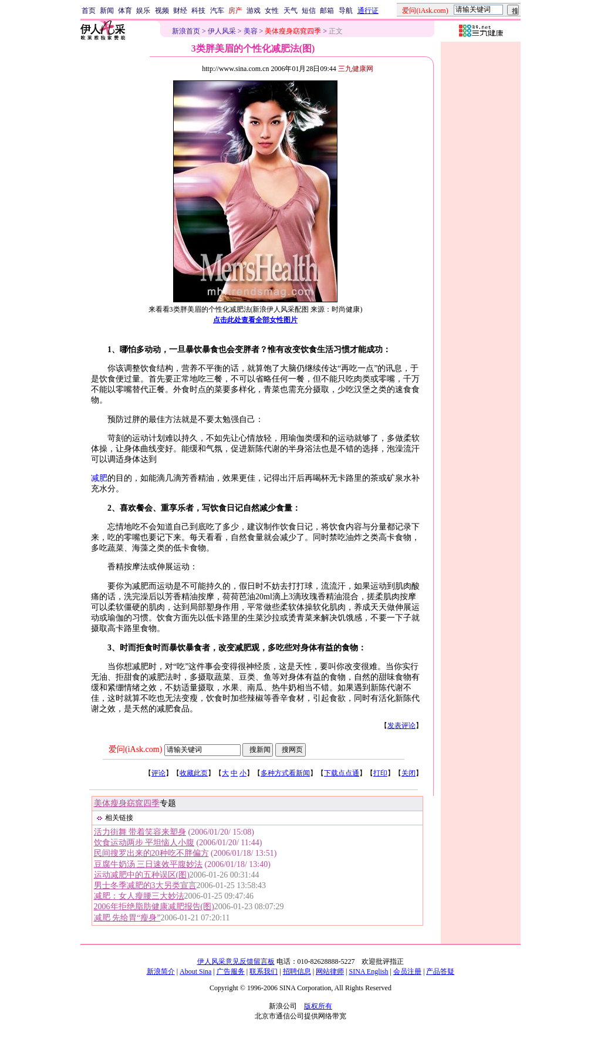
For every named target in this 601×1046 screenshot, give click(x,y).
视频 (162, 10)
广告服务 (231, 971)
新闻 (107, 10)
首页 (89, 10)
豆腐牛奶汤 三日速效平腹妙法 (148, 864)
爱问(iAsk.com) (135, 749)
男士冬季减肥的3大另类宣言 (145, 885)
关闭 (408, 773)
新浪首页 (186, 31)
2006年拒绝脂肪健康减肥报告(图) (154, 906)
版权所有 (318, 1006)
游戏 (254, 10)
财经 (180, 10)
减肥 (99, 478)
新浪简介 (161, 971)
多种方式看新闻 (285, 773)
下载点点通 (341, 773)
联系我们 (263, 971)
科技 (198, 10)
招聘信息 (297, 971)
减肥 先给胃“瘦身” (127, 917)
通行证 (368, 10)
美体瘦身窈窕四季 (127, 803)
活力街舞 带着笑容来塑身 (140, 832)
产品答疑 (440, 971)
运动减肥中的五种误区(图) (142, 874)
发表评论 (401, 725)
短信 (309, 10)
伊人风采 (222, 31)
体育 (125, 10)
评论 (158, 773)
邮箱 (327, 10)
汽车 (217, 10)
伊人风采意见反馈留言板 (236, 961)
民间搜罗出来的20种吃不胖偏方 (151, 853)
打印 (380, 773)
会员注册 (407, 971)
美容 (251, 31)
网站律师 (330, 971)
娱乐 (143, 10)
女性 (272, 10)
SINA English (368, 971)
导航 (346, 10)
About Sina (195, 971)
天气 (290, 10)
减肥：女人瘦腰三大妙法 (139, 896)
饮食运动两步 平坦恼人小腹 (144, 842)
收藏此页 (194, 773)
